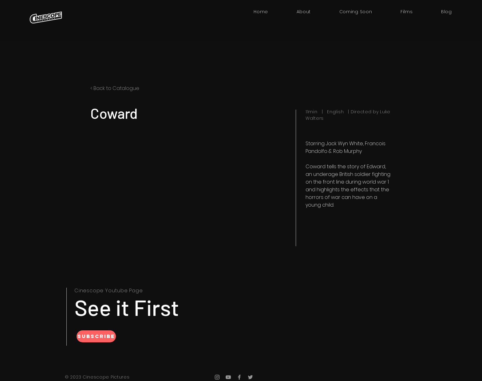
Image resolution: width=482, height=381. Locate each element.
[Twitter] (250, 377)
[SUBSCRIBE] (96, 336)
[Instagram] (217, 377)
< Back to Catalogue (114, 88)
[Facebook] (239, 377)
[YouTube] (228, 377)
